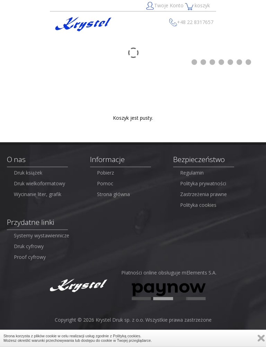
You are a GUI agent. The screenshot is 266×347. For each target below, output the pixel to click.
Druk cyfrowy (29, 246)
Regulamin (192, 172)
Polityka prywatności (203, 183)
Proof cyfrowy (30, 257)
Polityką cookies (126, 336)
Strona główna (113, 194)
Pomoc (105, 183)
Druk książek (28, 172)
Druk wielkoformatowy (39, 183)
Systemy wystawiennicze (41, 235)
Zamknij (261, 338)
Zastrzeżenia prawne (203, 194)
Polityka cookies (198, 205)
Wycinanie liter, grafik (37, 194)
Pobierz (105, 172)
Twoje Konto (165, 6)
